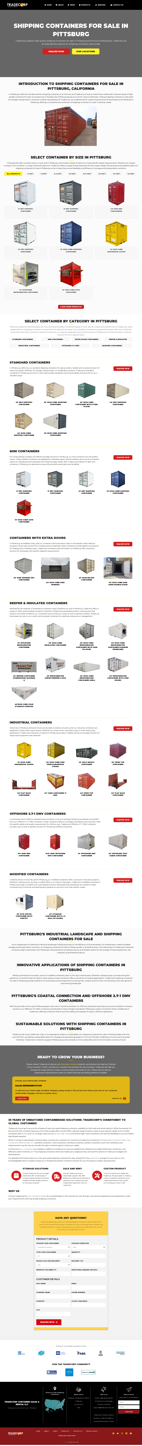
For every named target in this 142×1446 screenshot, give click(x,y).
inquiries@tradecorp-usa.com (103, 1408)
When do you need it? (46, 1271)
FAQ (78, 1408)
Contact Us (117, 1099)
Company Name (43, 1293)
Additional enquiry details (84, 1271)
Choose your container (47, 1244)
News (55, 1432)
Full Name (41, 1284)
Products (65, 1432)
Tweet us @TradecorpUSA (104, 1399)
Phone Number (78, 1293)
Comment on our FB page (104, 1402)
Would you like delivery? (48, 1262)
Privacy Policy (92, 1432)
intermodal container (69, 1065)
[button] (86, 764)
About (46, 1432)
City (38, 1311)
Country (40, 1302)
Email (74, 1284)
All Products (13, 174)
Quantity (75, 1253)
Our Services (78, 1405)
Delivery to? (77, 1262)
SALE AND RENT (72, 1169)
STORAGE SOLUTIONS (36, 1169)
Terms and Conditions (67, 1436)
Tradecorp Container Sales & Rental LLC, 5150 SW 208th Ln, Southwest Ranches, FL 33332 (104, 1419)
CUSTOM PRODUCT (115, 1169)
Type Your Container (46, 1253)
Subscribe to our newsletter (128, 1398)
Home (38, 1432)
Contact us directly (103, 1405)
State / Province (79, 1302)
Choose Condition (80, 1244)
